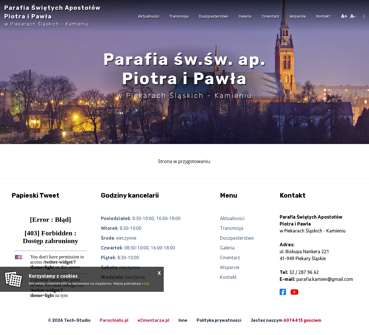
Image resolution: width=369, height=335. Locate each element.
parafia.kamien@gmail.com (324, 279)
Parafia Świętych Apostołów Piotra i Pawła (52, 15)
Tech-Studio (77, 320)
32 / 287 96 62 (304, 272)
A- (353, 16)
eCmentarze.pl (153, 320)
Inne (182, 320)
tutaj (145, 283)
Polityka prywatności (219, 320)
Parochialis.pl (114, 320)
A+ (344, 16)
